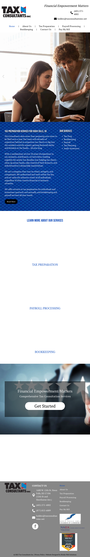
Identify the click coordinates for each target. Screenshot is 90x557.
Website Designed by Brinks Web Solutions (61, 554)
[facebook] (35, 526)
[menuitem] (12, 26)
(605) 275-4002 (43, 505)
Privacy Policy (40, 554)
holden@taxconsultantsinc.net (72, 18)
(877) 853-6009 (43, 510)
